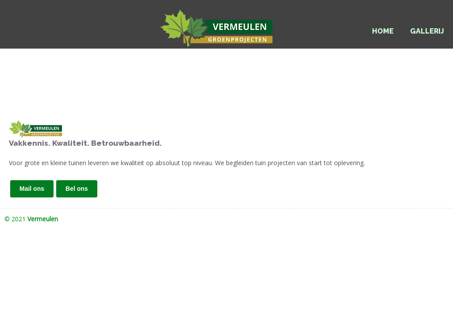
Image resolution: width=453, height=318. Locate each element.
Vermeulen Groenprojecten (226, 25)
